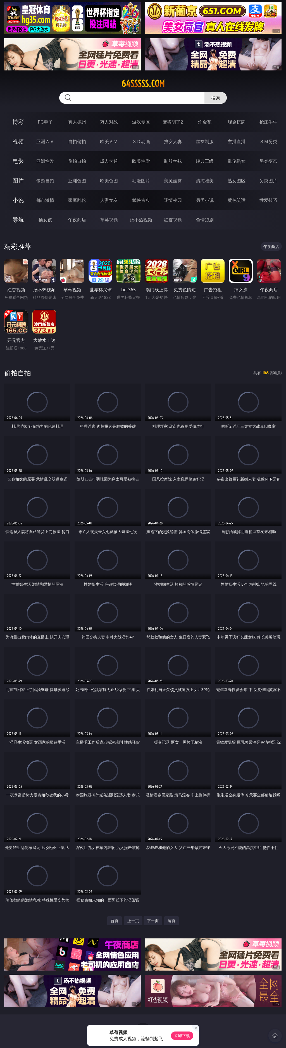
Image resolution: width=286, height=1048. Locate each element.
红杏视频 (173, 220)
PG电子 (45, 122)
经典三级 (205, 161)
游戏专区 (141, 122)
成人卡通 (109, 161)
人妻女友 (109, 200)
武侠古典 (141, 200)
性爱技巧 (268, 200)
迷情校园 (173, 200)
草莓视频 (109, 220)
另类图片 (268, 181)
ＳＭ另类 (268, 141)
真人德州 (77, 122)
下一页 (153, 920)
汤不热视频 (141, 220)
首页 (114, 920)
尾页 (171, 920)
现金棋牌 (237, 122)
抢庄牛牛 (268, 122)
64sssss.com (143, 83)
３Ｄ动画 (141, 141)
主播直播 (237, 141)
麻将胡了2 (173, 122)
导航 (18, 219)
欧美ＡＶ (109, 141)
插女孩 (45, 220)
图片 (18, 180)
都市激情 (45, 200)
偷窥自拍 (45, 181)
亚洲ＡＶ (45, 141)
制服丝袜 (173, 161)
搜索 (215, 98)
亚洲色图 (77, 181)
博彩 (18, 122)
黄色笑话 (237, 200)
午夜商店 (77, 220)
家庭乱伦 (77, 200)
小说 (18, 200)
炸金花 (204, 122)
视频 (18, 141)
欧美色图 (109, 181)
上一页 (133, 920)
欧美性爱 (141, 161)
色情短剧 (205, 220)
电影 (18, 161)
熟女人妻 (173, 141)
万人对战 (109, 122)
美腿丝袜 (173, 181)
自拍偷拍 (77, 141)
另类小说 (205, 200)
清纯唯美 (205, 181)
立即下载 (182, 1035)
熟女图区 (237, 181)
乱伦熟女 (237, 161)
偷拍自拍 (77, 161)
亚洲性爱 (45, 161)
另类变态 (268, 161)
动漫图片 (141, 181)
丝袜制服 (205, 141)
